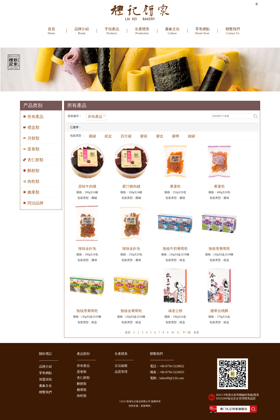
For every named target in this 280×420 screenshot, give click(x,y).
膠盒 (159, 136)
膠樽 (175, 136)
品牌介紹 (45, 366)
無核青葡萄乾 (219, 249)
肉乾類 (81, 395)
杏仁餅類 (83, 377)
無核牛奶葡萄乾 (175, 249)
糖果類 (81, 389)
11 (178, 332)
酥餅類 (81, 383)
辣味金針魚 (87, 249)
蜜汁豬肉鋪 (131, 186)
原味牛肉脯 (87, 186)
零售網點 (45, 373)
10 (172, 332)
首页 (127, 332)
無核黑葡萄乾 (87, 311)
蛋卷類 (81, 371)
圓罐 (92, 136)
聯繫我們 (45, 392)
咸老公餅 (175, 311)
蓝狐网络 (145, 405)
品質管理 (121, 371)
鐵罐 (191, 136)
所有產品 (83, 365)
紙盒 (108, 136)
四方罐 (126, 136)
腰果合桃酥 (219, 311)
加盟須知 (45, 379)
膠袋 (143, 136)
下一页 (186, 332)
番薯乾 (175, 186)
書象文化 (45, 385)
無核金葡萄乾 (131, 311)
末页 (196, 332)
